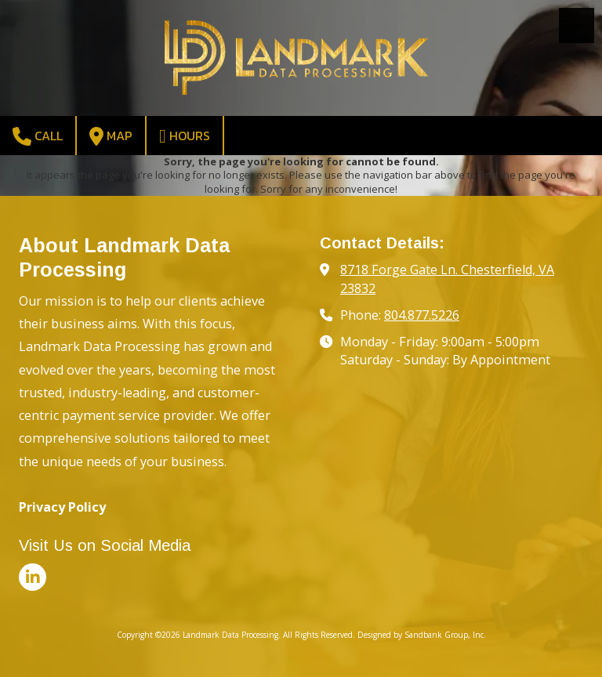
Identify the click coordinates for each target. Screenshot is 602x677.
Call (38, 136)
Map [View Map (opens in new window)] (110, 136)
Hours (184, 136)
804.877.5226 (421, 315)
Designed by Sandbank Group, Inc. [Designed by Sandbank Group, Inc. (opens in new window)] (421, 634)
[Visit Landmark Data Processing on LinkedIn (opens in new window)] (32, 577)
